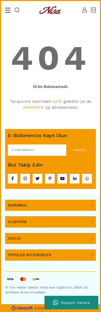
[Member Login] (84, 10)
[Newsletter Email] (50, 150)
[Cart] (93, 10)
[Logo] (50, 10)
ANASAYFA (33, 107)
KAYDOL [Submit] (80, 150)
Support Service (71, 303)
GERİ (57, 101)
